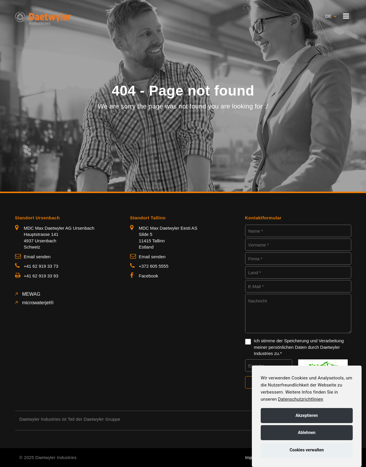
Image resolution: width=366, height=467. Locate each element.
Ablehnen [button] (307, 432)
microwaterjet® (37, 302)
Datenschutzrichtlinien (300, 399)
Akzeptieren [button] (307, 415)
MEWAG (30, 294)
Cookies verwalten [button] (307, 450)
